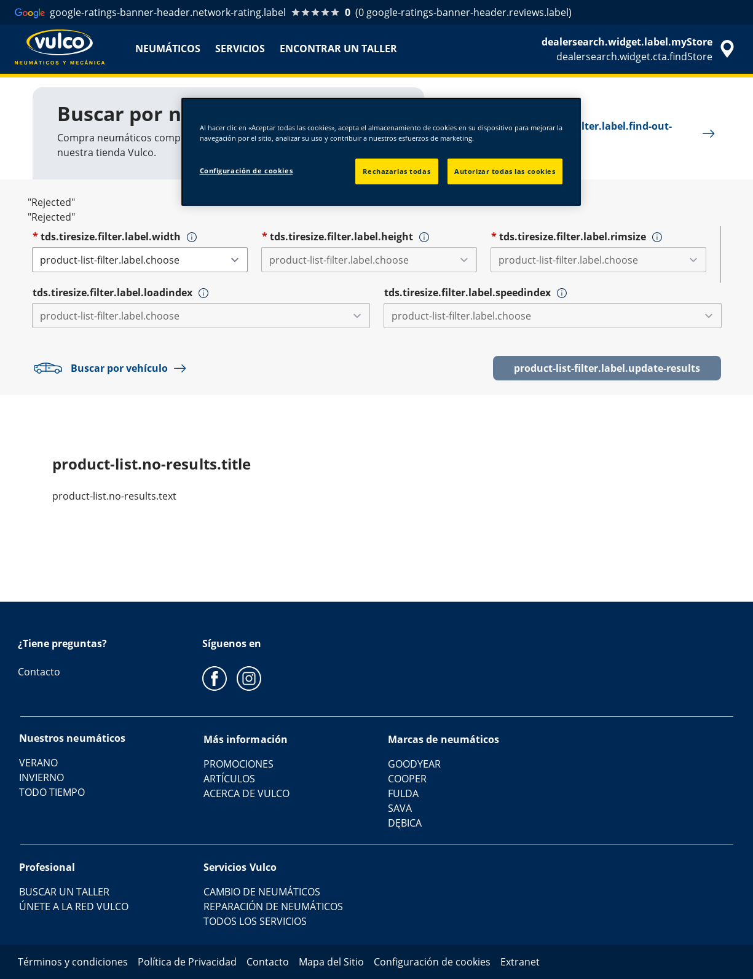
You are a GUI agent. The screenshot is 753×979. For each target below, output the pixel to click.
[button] (191, 237)
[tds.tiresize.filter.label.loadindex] (201, 316)
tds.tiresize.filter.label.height (341, 236)
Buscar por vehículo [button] (112, 368)
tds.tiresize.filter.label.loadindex (112, 292)
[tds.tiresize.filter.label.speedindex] (552, 316)
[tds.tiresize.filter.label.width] (140, 260)
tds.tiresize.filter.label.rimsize (572, 236)
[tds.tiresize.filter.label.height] (369, 260)
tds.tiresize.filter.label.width (111, 236)
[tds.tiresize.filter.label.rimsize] (598, 260)
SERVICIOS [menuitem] (240, 48)
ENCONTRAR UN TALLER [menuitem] (338, 48)
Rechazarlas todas (396, 171)
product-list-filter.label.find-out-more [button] (602, 133)
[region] (381, 152)
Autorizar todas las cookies (504, 171)
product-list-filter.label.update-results (607, 368)
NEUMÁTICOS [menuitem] (167, 48)
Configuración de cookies (246, 170)
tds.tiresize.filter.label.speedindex (467, 292)
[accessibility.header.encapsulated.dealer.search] (640, 49)
